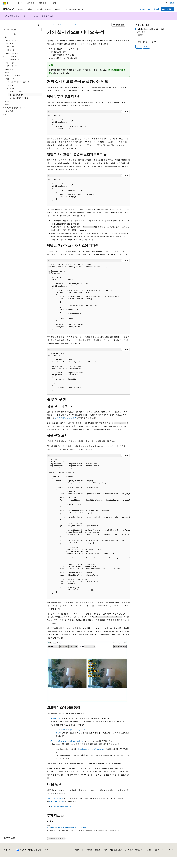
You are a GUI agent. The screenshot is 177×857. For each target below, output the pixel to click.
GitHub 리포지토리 (54, 798)
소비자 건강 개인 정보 (132, 850)
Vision (77, 25)
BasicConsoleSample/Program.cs (91, 749)
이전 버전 (89, 850)
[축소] (39, 25)
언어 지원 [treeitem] (9, 43)
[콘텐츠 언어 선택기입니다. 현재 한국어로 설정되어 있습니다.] (7, 850)
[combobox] (22, 29)
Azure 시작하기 (167, 9)
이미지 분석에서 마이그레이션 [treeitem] (19, 82)
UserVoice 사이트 (56, 801)
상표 (155, 850)
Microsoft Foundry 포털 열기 (148, 9)
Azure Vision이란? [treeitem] (12, 40)
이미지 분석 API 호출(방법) (62, 806)
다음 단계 (140, 35)
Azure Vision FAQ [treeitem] (12, 53)
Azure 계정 (55, 718)
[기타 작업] (128, 25)
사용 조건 (148, 850)
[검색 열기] (166, 3)
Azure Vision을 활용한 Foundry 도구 (70, 729)
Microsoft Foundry (65, 25)
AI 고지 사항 (78, 850)
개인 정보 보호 (115, 850)
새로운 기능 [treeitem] (10, 50)
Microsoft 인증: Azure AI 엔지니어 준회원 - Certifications (67, 827)
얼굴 (57, 732)
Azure (55, 25)
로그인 (172, 3)
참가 (105, 850)
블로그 (97, 850)
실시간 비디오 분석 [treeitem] (16, 95)
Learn (49, 25)
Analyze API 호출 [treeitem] (16, 91)
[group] (88, 528)
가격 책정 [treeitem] (9, 47)
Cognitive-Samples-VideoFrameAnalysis (67, 741)
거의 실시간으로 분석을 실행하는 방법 (150, 29)
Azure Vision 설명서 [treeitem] (11, 34)
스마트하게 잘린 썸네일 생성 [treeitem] (20, 98)
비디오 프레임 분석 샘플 (64, 418)
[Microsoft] (4, 3)
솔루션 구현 (141, 32)
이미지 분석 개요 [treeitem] (12, 63)
